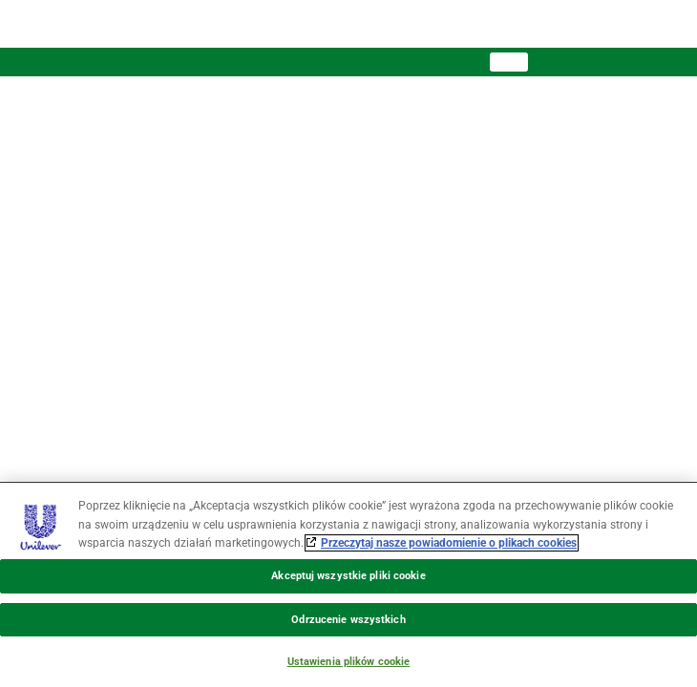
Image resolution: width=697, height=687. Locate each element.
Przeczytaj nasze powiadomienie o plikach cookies (449, 543)
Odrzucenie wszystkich (348, 620)
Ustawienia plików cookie (349, 662)
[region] (348, 584)
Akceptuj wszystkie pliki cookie (348, 576)
